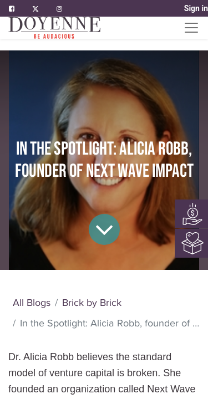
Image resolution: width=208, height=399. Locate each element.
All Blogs (31, 302)
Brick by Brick (91, 302)
